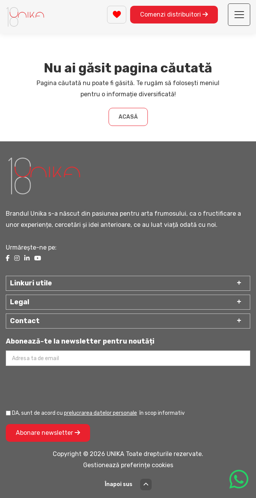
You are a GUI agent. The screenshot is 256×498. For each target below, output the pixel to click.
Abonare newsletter (48, 432)
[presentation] (64, 387)
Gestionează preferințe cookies (128, 465)
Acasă (128, 117)
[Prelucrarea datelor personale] (8, 413)
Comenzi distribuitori (174, 14)
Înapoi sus (128, 484)
